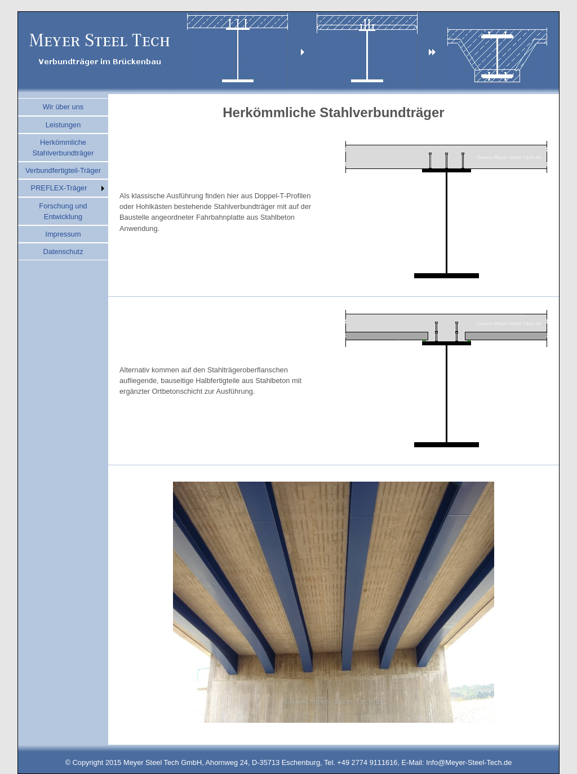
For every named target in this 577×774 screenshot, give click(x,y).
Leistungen (63, 125)
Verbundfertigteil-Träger (63, 170)
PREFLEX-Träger (59, 188)
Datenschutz (63, 251)
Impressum (63, 234)
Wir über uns (63, 107)
